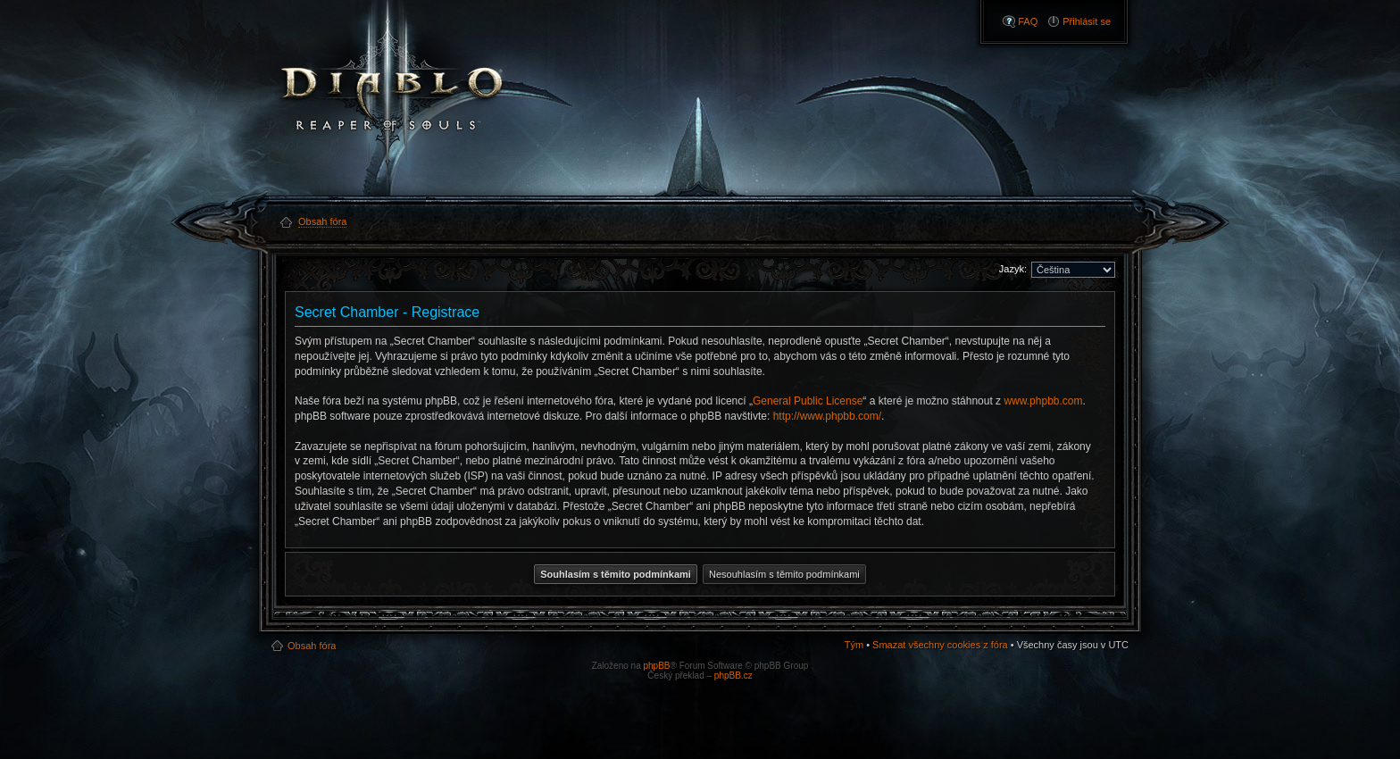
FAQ (1028, 21)
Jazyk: (1013, 268)
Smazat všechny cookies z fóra (940, 644)
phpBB (656, 666)
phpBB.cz (733, 675)
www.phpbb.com (1043, 401)
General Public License (807, 401)
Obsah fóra (312, 645)
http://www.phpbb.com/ (827, 416)
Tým (854, 644)
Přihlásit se (1086, 21)
